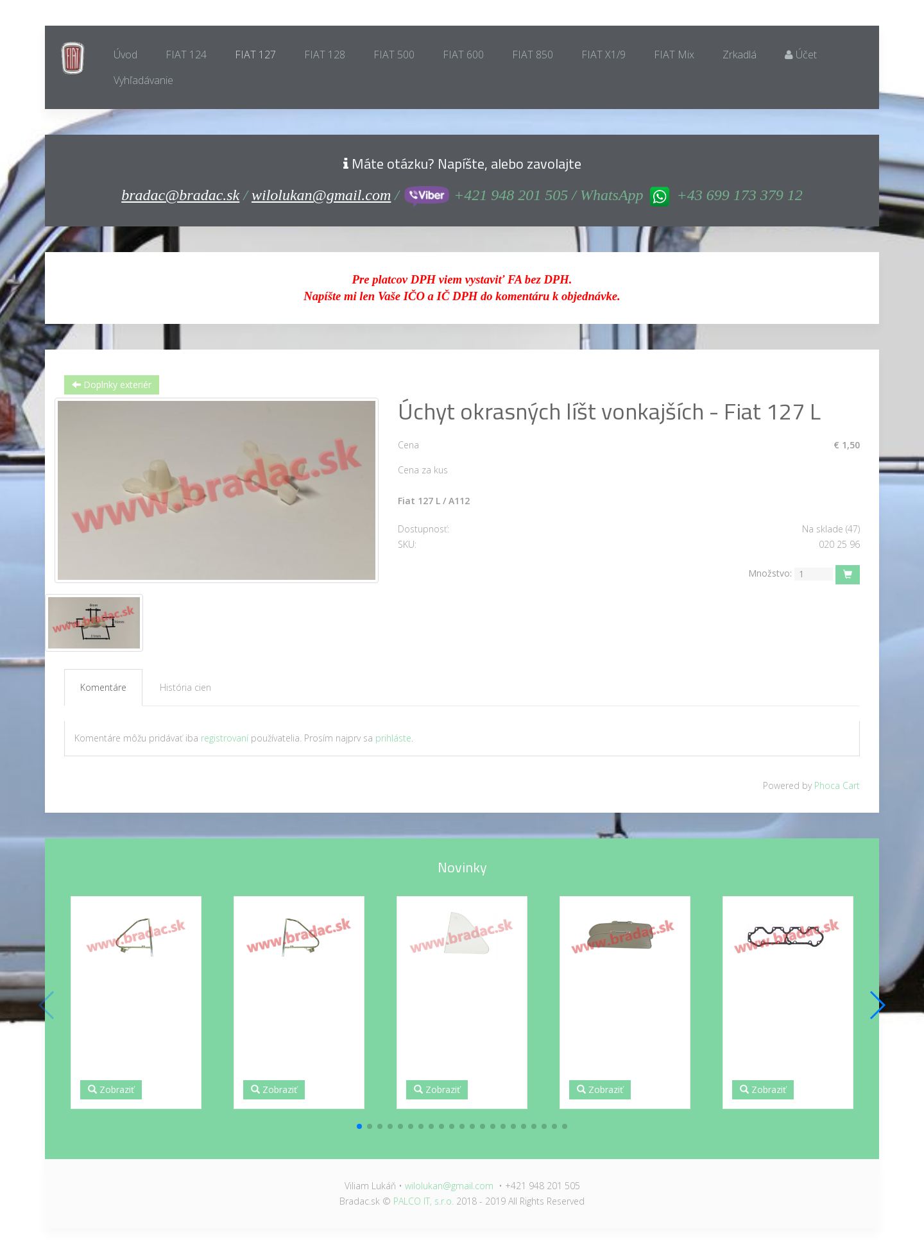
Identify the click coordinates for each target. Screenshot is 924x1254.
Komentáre (103, 687)
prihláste (393, 738)
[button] (359, 1126)
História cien (185, 687)
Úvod (125, 54)
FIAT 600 (463, 54)
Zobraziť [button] (111, 1089)
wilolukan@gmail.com (321, 195)
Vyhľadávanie (143, 80)
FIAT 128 (324, 54)
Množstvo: (770, 573)
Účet (801, 54)
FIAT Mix (674, 54)
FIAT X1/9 (603, 54)
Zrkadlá (740, 54)
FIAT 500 (394, 54)
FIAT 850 (532, 54)
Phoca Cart (837, 785)
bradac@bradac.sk (180, 195)
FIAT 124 (186, 54)
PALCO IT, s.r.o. (423, 1201)
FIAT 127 (255, 54)
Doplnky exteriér (111, 384)
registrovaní (224, 738)
